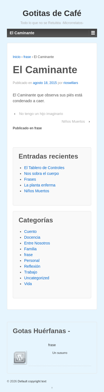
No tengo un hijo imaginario (41, 114)
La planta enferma (39, 185)
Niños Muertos (73, 121)
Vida (28, 283)
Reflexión (32, 266)
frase (27, 57)
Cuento (30, 231)
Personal (31, 260)
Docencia (32, 237)
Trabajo (30, 272)
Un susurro (59, 352)
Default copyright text (31, 381)
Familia (30, 249)
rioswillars (71, 83)
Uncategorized (36, 278)
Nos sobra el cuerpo (41, 173)
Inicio (17, 57)
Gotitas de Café (52, 13)
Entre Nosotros (37, 243)
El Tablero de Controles (44, 167)
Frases (30, 179)
